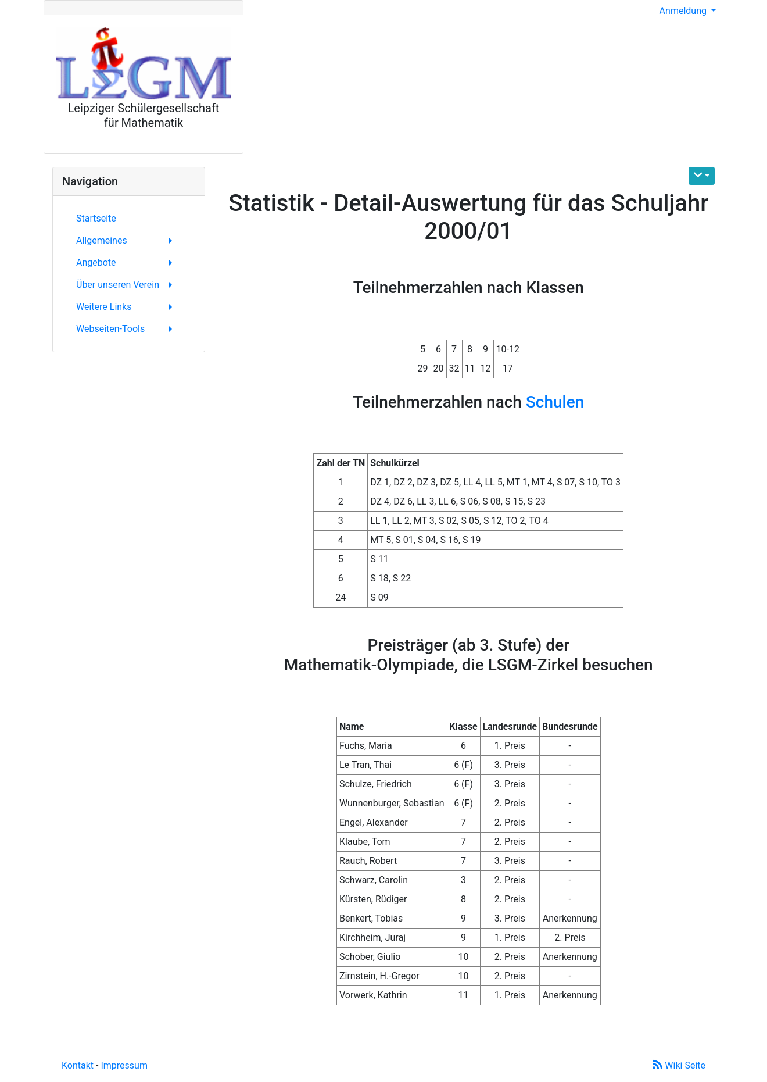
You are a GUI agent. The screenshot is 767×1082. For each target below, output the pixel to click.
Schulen (555, 402)
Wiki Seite (679, 1065)
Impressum (124, 1065)
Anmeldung (684, 10)
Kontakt (78, 1065)
